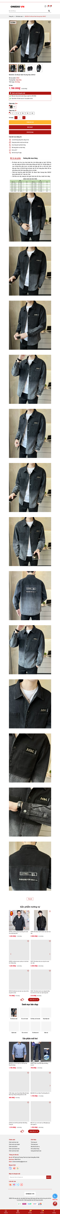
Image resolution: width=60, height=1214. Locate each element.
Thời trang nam (34, 1144)
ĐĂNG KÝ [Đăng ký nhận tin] (49, 1177)
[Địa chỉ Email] (30, 1177)
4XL (32, 113)
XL (18, 113)
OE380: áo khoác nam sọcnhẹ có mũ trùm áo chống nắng (18, 962)
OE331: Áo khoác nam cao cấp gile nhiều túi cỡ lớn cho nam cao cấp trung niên (40, 991)
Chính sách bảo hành (14, 1151)
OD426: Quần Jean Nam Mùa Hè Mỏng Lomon (39, 1064)
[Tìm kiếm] (49, 10)
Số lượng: (11, 117)
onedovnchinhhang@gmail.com (19, 1161)
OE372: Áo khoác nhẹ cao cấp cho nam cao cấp (40, 962)
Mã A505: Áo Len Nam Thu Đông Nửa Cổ (40, 1093)
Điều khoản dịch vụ (35, 1146)
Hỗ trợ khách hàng (35, 1148)
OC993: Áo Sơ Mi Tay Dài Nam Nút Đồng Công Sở (18, 1123)
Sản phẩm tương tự (30, 907)
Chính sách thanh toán (14, 1148)
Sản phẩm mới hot (30, 1038)
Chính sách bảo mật (13, 1142)
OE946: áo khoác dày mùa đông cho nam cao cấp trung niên (18, 932)
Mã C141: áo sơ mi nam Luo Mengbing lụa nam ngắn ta (40, 1123)
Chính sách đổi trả (13, 1146)
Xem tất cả (34, 999)
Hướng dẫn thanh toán (36, 1151)
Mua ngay (30, 127)
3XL (27, 113)
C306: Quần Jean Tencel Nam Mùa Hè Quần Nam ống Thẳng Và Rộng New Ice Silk (19, 1093)
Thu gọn (30, 899)
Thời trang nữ (34, 1142)
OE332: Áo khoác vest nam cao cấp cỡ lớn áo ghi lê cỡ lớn (19, 991)
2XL (23, 113)
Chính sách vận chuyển (14, 1144)
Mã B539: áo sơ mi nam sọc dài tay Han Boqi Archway (18, 1064)
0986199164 (17, 1159)
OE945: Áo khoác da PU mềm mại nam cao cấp (41, 932)
